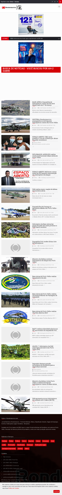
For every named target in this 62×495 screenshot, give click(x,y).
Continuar (56, 491)
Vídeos (27, 448)
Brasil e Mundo (37, 369)
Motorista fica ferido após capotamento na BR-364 (28, 38)
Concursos (46, 441)
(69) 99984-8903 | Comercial (11, 465)
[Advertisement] (31, 86)
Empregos (30, 445)
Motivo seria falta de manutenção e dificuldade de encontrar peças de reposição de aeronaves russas (44, 112)
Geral (35, 108)
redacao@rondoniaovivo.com (11, 471)
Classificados (21, 445)
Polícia (35, 193)
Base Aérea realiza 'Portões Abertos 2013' (44, 318)
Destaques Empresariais (8, 448)
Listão (4, 445)
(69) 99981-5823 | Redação (10, 462)
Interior (24, 441)
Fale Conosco (7, 457)
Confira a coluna (36, 180)
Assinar (17, 1)
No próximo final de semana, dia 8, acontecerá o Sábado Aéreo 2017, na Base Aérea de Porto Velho (45, 216)
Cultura (38, 441)
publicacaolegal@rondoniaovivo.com (13, 477)
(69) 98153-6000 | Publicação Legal (12, 468)
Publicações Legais (40, 445)
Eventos (20, 448)
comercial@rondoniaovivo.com (11, 474)
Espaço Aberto (37, 142)
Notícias (4, 441)
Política (35, 177)
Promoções (11, 445)
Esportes (31, 441)
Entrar (11, 1)
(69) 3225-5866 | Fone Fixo (10, 459)
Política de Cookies (14, 488)
